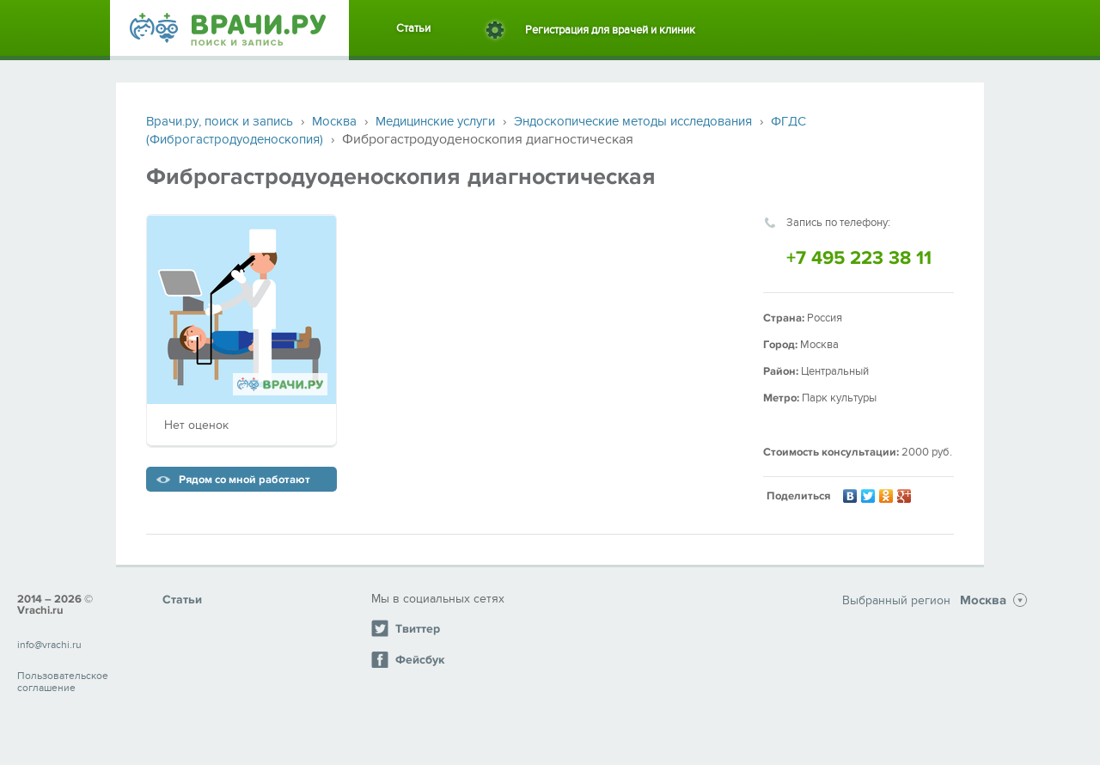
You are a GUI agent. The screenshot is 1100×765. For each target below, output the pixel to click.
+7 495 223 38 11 (859, 258)
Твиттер (405, 628)
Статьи (413, 28)
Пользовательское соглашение (62, 682)
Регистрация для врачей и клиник (610, 30)
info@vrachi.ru (49, 645)
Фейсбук (407, 659)
